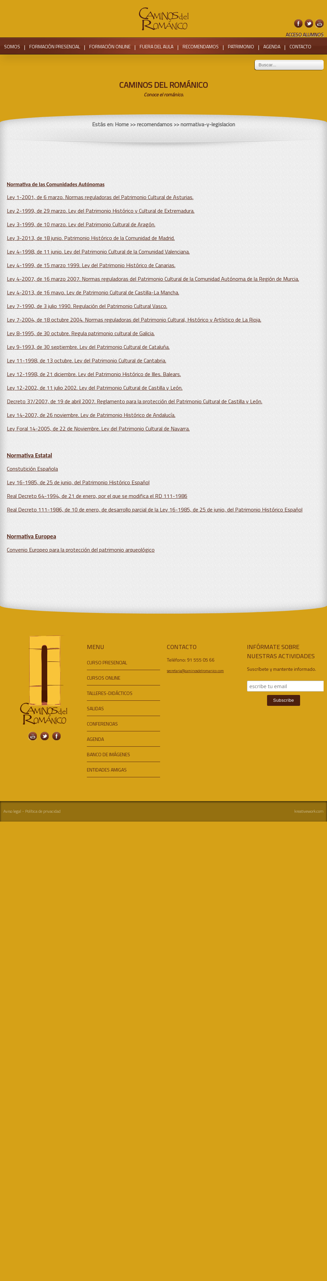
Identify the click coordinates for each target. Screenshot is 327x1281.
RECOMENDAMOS (201, 46)
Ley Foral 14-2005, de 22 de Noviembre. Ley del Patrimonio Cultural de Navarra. (98, 428)
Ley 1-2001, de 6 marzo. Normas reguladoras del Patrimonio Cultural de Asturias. (100, 197)
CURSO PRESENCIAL (107, 662)
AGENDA (271, 46)
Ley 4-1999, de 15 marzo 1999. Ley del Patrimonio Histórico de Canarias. (91, 265)
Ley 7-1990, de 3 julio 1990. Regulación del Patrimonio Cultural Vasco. (87, 306)
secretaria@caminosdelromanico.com (195, 671)
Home (122, 124)
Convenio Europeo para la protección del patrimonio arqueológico (81, 550)
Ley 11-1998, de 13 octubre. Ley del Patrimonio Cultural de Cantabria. (86, 360)
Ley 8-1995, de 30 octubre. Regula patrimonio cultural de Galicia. (81, 333)
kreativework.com (309, 811)
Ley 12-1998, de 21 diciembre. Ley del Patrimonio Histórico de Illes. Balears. (94, 374)
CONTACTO (300, 46)
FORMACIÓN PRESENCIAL (54, 46)
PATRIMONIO (241, 46)
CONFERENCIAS (102, 723)
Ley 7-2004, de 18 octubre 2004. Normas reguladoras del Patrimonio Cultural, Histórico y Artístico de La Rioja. (134, 319)
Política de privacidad (43, 811)
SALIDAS (95, 708)
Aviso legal (12, 811)
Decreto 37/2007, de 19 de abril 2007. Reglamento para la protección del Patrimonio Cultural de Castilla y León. (134, 401)
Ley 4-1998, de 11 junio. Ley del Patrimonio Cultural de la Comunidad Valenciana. (98, 251)
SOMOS (12, 46)
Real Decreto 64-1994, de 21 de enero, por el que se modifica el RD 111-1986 (97, 496)
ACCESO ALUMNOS (305, 34)
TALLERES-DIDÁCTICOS (110, 693)
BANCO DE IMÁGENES (108, 754)
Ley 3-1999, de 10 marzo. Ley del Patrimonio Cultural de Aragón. (81, 224)
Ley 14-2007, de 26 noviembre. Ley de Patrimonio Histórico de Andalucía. (91, 415)
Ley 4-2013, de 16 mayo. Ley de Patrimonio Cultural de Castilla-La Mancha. (93, 292)
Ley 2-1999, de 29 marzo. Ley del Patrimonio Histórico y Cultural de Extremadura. (100, 211)
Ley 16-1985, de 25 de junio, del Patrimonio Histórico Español (78, 482)
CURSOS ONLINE (103, 677)
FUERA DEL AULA (156, 46)
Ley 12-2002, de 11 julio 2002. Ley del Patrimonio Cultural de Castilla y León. (95, 388)
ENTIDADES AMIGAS (107, 769)
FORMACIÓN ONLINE (109, 46)
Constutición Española (32, 469)
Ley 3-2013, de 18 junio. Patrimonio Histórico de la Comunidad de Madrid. (91, 238)
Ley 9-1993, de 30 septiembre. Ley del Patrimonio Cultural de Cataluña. (88, 347)
